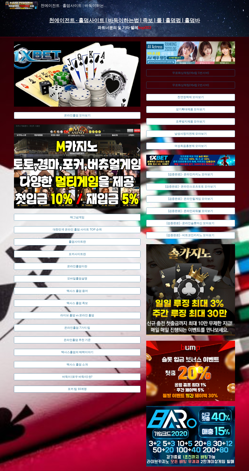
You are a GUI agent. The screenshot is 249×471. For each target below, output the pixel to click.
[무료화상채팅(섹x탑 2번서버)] (190, 85)
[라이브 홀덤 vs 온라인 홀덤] (77, 315)
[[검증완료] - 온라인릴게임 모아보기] (190, 198)
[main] (124, 23)
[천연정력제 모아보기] (190, 97)
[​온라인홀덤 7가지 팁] (77, 327)
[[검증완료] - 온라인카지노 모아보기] (190, 174)
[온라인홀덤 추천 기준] (77, 340)
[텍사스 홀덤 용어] (77, 290)
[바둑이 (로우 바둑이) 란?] (77, 376)
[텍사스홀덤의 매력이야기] (77, 352)
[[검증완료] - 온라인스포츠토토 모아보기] (190, 186)
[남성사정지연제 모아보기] (190, 133)
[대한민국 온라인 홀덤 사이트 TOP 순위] (77, 229)
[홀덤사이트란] (77, 241)
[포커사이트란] (77, 254)
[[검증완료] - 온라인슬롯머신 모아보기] (190, 223)
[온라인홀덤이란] (77, 266)
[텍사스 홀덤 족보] (77, 303)
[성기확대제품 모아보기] (190, 109)
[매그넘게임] (77, 217)
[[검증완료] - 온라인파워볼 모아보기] (190, 211)
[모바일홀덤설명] (77, 278)
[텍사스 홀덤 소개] (77, 364)
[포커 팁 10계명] (77, 389)
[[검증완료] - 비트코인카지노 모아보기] (190, 235)
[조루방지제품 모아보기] (190, 121)
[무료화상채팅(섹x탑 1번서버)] (190, 72)
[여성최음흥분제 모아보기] (190, 146)
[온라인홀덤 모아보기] (77, 115)
